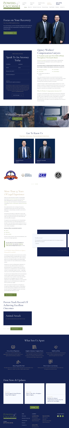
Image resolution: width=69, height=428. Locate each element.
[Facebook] (60, 416)
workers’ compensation (14, 203)
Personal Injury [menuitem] (45, 7)
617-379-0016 (59, 3)
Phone (6, 67)
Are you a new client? (9, 71)
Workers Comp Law (26, 418)
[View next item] (36, 184)
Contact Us (24, 425)
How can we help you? (9, 74)
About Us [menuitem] (30, 7)
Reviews (23, 422)
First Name (7, 64)
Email (18, 67)
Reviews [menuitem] (57, 7)
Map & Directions (35, 420)
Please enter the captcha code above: (12, 82)
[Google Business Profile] (57, 416)
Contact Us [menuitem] (62, 7)
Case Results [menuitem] (51, 7)
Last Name (19, 64)
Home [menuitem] (25, 7)
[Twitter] (62, 416)
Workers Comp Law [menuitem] (37, 7)
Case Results (24, 420)
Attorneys (24, 415)
